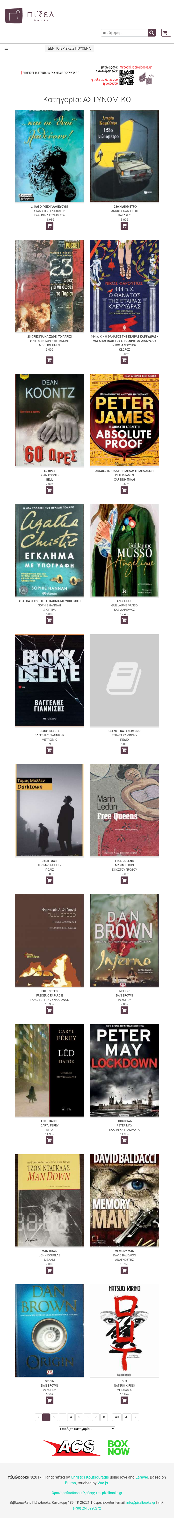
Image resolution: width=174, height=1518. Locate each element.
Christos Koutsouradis (90, 1477)
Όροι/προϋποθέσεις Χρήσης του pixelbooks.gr (87, 1493)
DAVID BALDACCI (124, 1255)
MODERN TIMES (49, 345)
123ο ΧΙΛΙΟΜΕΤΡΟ (124, 206)
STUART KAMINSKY (124, 735)
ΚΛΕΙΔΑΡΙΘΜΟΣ (124, 610)
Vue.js (102, 1483)
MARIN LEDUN (124, 865)
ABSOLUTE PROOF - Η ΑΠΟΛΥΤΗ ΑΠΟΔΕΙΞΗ (124, 471)
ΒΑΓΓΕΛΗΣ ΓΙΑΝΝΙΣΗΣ (49, 735)
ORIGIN (49, 1381)
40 (117, 1417)
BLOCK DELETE (50, 731)
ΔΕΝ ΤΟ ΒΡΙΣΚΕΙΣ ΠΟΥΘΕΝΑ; (69, 48)
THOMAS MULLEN (49, 865)
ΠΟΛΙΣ (49, 869)
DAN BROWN (124, 995)
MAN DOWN (49, 1251)
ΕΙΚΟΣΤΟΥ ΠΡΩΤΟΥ (124, 869)
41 (127, 1417)
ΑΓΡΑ (49, 1130)
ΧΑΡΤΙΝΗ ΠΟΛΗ (124, 479)
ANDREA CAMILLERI (124, 211)
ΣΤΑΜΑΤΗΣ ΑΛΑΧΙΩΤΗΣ (49, 211)
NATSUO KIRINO (124, 1385)
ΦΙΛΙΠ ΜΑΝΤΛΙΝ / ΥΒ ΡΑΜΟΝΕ (49, 341)
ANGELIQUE (124, 601)
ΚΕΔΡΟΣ (124, 349)
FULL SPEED (50, 991)
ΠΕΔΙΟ (124, 739)
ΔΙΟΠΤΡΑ (50, 610)
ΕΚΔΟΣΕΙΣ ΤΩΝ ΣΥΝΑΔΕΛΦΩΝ (49, 1000)
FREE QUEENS (124, 861)
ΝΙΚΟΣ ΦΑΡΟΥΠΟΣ (124, 345)
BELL (49, 479)
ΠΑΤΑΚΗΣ (124, 215)
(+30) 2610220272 (87, 1508)
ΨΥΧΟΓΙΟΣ (124, 1000)
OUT (124, 1381)
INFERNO (124, 991)
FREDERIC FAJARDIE (49, 995)
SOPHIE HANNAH (49, 605)
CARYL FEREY (49, 1125)
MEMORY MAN (124, 1251)
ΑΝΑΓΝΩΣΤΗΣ (124, 1259)
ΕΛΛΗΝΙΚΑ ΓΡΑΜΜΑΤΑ (49, 215)
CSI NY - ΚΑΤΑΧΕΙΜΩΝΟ (124, 731)
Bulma (70, 1483)
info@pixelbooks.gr (140, 1502)
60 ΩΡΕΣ (49, 471)
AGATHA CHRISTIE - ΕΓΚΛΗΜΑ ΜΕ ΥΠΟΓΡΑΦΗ (49, 601)
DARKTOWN (50, 861)
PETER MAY (124, 1125)
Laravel (142, 1477)
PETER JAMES (124, 475)
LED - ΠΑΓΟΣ (49, 1121)
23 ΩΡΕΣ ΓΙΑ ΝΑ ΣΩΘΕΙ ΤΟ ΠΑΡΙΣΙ (49, 336)
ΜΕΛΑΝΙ (49, 1259)
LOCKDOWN (124, 1121)
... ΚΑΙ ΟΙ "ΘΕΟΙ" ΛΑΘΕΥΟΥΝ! (49, 206)
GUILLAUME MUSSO (124, 605)
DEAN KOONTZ (49, 475)
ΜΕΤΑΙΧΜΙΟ (50, 739)
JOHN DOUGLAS (49, 1255)
